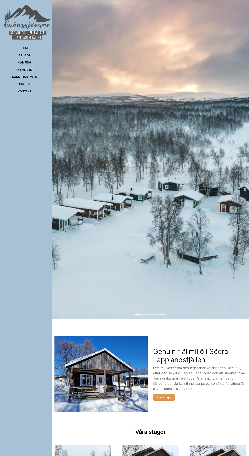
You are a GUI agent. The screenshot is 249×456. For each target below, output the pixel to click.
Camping (24, 62)
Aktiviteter (25, 69)
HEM (25, 48)
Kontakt (24, 91)
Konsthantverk (24, 77)
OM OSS (24, 84)
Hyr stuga (164, 397)
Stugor (24, 55)
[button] (66, 159)
